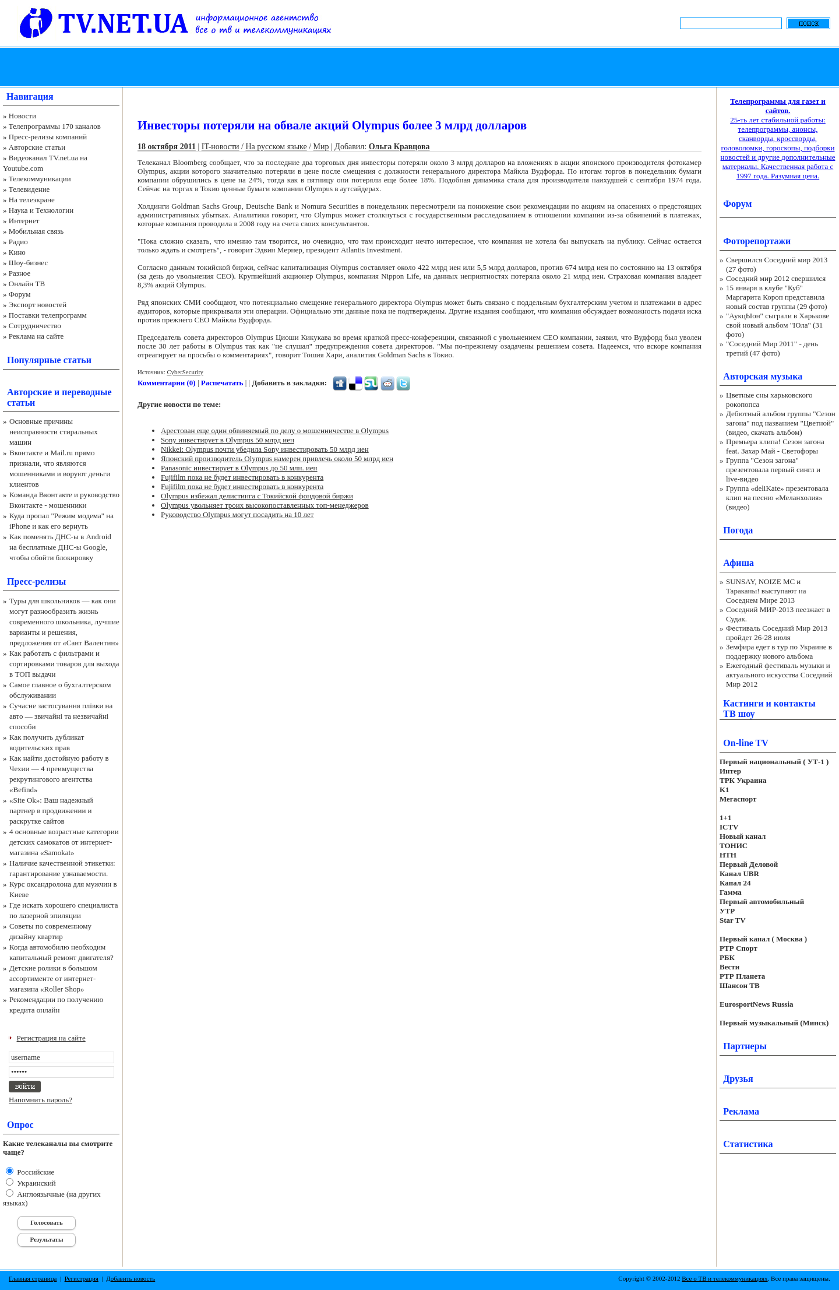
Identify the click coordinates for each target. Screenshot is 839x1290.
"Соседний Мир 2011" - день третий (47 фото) (772, 348)
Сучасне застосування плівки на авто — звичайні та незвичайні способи (60, 716)
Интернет (24, 220)
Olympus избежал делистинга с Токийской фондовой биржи (257, 495)
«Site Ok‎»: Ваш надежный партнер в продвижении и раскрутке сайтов (51, 810)
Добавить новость (130, 1278)
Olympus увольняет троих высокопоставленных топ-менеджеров (265, 505)
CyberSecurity (185, 371)
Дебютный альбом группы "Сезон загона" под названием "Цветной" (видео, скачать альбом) (781, 423)
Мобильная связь (36, 231)
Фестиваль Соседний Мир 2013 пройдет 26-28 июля (776, 633)
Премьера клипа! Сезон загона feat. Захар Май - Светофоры (775, 446)
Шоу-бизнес (28, 262)
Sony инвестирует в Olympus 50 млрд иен (227, 439)
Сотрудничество (35, 325)
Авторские (29, 392)
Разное (20, 273)
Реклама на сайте (36, 336)
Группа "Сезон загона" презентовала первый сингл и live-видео (773, 469)
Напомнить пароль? (40, 1099)
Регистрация (81, 1278)
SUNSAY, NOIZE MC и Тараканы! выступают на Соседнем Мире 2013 (766, 590)
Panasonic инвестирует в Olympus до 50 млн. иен (239, 467)
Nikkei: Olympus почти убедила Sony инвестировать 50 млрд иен (265, 449)
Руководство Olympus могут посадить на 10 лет (237, 514)
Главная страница (33, 1278)
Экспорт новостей (38, 304)
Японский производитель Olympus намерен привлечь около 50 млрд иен (277, 458)
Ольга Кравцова (399, 146)
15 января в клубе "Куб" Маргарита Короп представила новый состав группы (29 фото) (776, 297)
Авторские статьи (37, 147)
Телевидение (29, 189)
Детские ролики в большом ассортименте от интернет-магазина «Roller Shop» (53, 978)
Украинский (35, 1183)
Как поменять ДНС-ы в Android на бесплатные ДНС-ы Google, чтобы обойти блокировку (60, 547)
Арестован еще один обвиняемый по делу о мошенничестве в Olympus (275, 430)
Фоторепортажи (757, 241)
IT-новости (220, 146)
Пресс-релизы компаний (48, 136)
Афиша (738, 563)
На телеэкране (32, 199)
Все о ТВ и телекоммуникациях (724, 1278)
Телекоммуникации (40, 178)
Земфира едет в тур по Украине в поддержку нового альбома (779, 651)
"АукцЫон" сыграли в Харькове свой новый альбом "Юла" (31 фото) (777, 325)
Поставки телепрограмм (48, 315)
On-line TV (746, 743)
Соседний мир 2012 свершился (776, 278)
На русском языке (275, 146)
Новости (22, 115)
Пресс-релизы (36, 581)
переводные (86, 392)
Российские (34, 1172)
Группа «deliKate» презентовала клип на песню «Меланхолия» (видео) (777, 497)
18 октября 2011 (167, 146)
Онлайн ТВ (27, 283)
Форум (20, 294)
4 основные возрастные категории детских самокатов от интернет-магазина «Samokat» (64, 842)
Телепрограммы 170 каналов (55, 126)
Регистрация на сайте (51, 1038)
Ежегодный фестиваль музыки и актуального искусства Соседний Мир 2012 (779, 674)
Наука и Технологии (41, 210)
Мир (321, 146)
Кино (17, 252)
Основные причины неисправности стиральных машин (53, 432)
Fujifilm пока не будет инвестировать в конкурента (242, 477)
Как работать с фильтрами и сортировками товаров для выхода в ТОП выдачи (64, 664)
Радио (18, 241)
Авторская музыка (762, 376)
